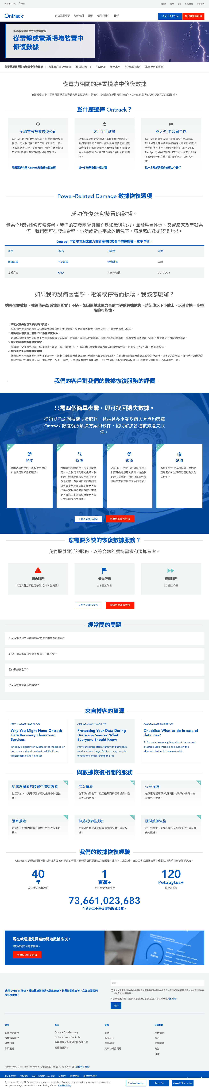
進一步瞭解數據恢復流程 (93, 168)
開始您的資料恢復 (120, 519)
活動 (179, 4)
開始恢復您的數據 (27, 955)
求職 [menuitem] (157, 1054)
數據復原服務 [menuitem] (12, 1033)
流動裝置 (113, 262)
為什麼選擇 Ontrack (59, 67)
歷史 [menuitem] (157, 1038)
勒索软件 (79, 16)
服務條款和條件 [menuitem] (90, 1076)
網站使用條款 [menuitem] (10, 1076)
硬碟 (10, 251)
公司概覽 (189, 4)
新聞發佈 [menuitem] (109, 1038)
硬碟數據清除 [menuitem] (62, 1048)
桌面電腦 (13, 262)
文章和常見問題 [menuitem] (112, 1049)
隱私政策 (172, 999)
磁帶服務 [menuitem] (9, 1043)
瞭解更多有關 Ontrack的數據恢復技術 (34, 168)
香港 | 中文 (10, 4)
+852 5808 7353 (88, 519)
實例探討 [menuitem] (109, 1043)
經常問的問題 (132, 67)
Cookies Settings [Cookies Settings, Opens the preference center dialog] (136, 1083)
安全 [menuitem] (157, 1049)
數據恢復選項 (83, 67)
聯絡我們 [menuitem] (159, 1033)
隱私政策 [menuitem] (24, 1076)
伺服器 (111, 251)
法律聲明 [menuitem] (62, 1076)
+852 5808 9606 (170, 16)
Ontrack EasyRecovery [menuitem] (66, 1032)
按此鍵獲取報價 (193, 16)
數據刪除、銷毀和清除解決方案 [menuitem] (71, 1042)
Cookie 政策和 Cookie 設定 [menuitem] (43, 1076)
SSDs (61, 251)
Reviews (100, 67)
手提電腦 (63, 262)
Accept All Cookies (182, 1083)
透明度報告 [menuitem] (75, 1076)
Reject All (159, 1083)
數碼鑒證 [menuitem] (9, 1049)
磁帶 (160, 251)
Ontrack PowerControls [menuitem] (67, 1037)
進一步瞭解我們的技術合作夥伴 (163, 168)
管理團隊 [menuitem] (159, 1043)
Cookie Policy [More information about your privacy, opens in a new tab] (64, 1086)
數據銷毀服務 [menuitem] (12, 1038)
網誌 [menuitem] (106, 1033)
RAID (61, 273)
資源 (172, 4)
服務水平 (115, 67)
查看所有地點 (82, 1067)
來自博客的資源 (154, 67)
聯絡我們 (200, 4)
